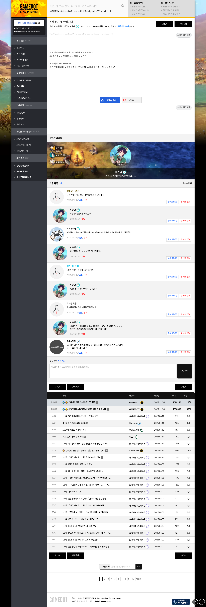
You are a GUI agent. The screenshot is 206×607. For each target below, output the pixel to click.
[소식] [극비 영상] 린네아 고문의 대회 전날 (79, 526)
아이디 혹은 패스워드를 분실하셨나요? (27, 31)
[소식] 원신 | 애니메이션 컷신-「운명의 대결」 (81, 416)
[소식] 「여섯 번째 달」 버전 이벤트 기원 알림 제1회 (83, 506)
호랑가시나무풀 (66, 11)
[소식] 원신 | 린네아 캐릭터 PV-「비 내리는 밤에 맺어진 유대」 (87, 547)
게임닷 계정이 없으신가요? (24, 28)
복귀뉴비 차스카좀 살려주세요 (74, 423)
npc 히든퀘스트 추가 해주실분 (74, 430)
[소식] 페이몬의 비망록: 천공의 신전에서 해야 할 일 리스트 (85, 444)
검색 (138, 567)
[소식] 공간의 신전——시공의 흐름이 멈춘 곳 (80, 519)
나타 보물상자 (97, 11)
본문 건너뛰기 (123, 26)
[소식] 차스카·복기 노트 (72, 492)
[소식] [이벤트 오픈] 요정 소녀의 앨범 (77, 464)
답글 (80, 200)
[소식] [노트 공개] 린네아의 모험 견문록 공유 (80, 540)
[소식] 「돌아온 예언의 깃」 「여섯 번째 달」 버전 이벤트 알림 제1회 (87, 512)
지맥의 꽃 (107, 11)
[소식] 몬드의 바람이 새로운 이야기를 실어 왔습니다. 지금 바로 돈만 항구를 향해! (87, 533)
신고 (132, 26)
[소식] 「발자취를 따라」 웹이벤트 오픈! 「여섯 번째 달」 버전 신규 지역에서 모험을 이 (87, 478)
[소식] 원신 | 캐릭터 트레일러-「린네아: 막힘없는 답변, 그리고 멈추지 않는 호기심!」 (87, 499)
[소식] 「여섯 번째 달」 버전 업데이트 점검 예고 (81, 457)
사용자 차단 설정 (184, 35)
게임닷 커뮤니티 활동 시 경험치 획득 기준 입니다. (87, 409)
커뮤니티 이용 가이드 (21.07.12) (82, 402)
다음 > (138, 579)
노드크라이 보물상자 (82, 11)
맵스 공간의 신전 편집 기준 (73, 437)
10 (133, 579)
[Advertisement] (120, 44)
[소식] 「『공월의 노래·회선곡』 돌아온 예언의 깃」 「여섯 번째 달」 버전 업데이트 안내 (87, 485)
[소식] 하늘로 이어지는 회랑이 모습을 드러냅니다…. (83, 471)
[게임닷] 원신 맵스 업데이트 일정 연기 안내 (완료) (85, 451)
